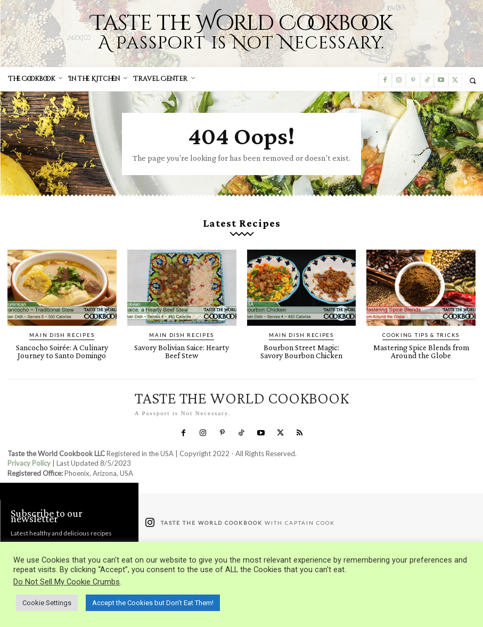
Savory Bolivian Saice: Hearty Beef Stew (181, 343)
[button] (472, 80)
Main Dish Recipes (62, 328)
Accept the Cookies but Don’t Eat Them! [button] (153, 603)
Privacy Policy (29, 454)
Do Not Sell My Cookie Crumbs (66, 582)
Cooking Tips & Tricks (421, 328)
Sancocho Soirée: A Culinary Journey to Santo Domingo (61, 343)
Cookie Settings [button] (46, 603)
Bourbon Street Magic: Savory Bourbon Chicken (301, 343)
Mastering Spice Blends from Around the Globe (421, 343)
